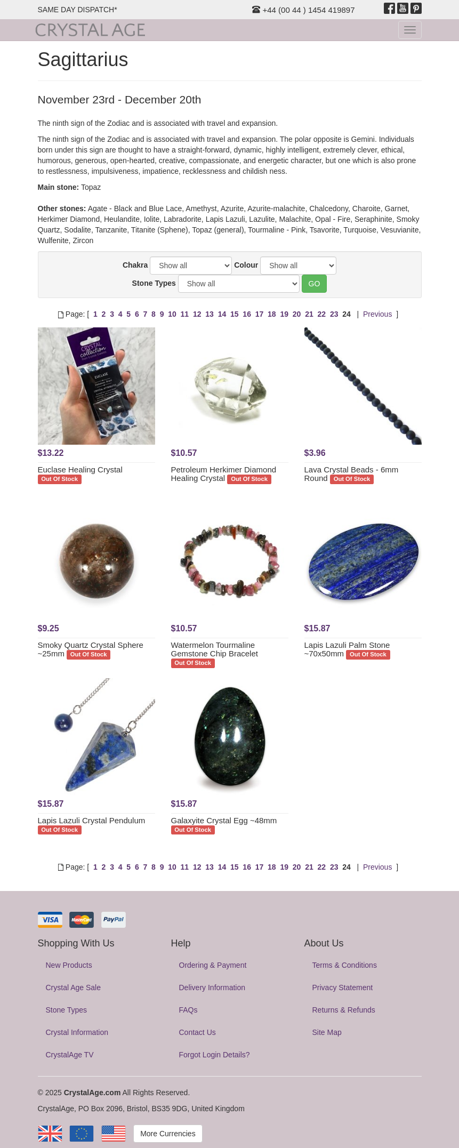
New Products (69, 965)
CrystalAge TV (70, 1054)
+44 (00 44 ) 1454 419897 (303, 9)
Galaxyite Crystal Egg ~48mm (224, 820)
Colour (246, 265)
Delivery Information (212, 987)
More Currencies (167, 1133)
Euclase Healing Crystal (80, 469)
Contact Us (197, 1032)
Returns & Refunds (343, 1010)
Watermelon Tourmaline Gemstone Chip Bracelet (214, 649)
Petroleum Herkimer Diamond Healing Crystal (224, 474)
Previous (377, 314)
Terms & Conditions (344, 965)
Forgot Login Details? (214, 1054)
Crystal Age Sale (73, 987)
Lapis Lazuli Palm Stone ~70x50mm (347, 649)
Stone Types (154, 283)
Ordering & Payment (213, 965)
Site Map (327, 1032)
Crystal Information (77, 1032)
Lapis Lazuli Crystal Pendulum (92, 820)
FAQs (188, 1010)
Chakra (135, 265)
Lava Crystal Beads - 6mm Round (351, 474)
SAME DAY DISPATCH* (77, 9)
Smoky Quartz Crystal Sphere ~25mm (90, 649)
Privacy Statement (342, 987)
